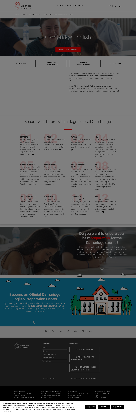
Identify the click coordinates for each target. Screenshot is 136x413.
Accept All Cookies (117, 407)
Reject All (103, 407)
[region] (68, 407)
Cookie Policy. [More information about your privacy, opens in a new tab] (7, 411)
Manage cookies (90, 407)
